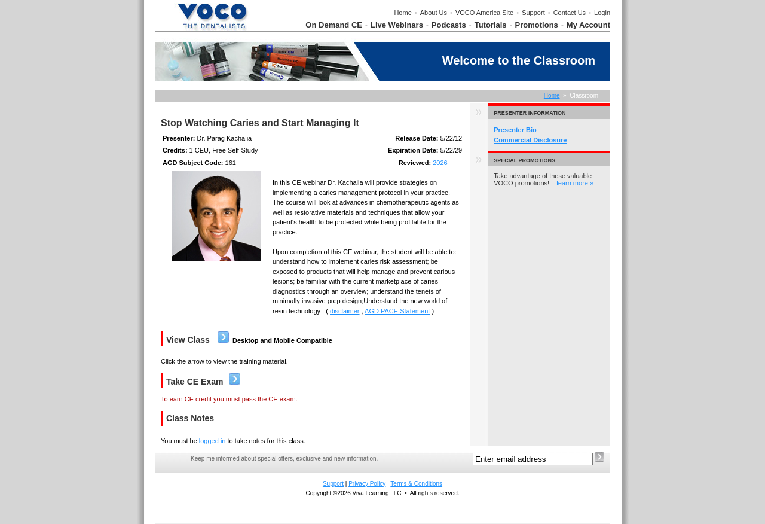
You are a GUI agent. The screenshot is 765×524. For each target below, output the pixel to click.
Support (533, 12)
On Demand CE (333, 24)
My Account (588, 24)
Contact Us (569, 12)
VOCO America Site (484, 12)
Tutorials (491, 24)
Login (602, 12)
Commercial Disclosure (530, 140)
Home (402, 12)
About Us (433, 12)
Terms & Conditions (416, 483)
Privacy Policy (366, 483)
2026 (440, 162)
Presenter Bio (515, 129)
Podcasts (449, 24)
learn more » (574, 183)
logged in (212, 440)
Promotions (536, 24)
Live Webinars (397, 24)
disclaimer (345, 311)
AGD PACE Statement (397, 311)
